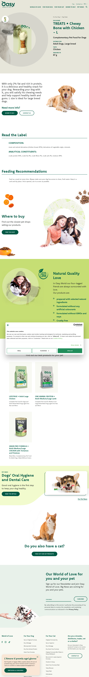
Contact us (79, 4)
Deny (19, 350)
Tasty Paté (27, 625)
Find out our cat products (44, 506)
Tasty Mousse (49, 620)
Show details (75, 345)
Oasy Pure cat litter (51, 647)
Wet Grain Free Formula (30, 622)
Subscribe (80, 551)
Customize (44, 350)
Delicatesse (49, 626)
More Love (49, 641)
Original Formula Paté (30, 610)
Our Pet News (82, 451)
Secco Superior (50, 595)
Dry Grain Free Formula (30, 607)
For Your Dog (29, 588)
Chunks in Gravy (50, 614)
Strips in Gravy (28, 629)
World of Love (7, 588)
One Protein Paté (28, 616)
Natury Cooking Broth (52, 635)
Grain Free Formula (29, 604)
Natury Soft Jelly (28, 632)
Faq (73, 4)
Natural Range (28, 635)
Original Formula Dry (51, 592)
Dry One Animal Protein (30, 601)
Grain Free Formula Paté (30, 619)
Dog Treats (27, 638)
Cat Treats (48, 644)
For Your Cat (50, 588)
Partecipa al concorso (15, 670)
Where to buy (10, 113)
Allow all (70, 350)
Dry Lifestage (27, 595)
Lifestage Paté (28, 613)
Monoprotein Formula (30, 598)
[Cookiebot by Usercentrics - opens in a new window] (74, 325)
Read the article (10, 446)
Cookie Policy (57, 338)
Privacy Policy (73, 561)
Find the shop (10, 232)
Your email (49, 551)
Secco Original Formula (30, 592)
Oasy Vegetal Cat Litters (52, 651)
